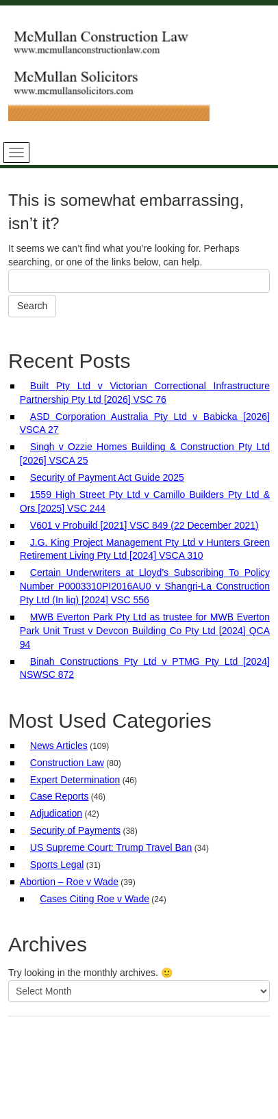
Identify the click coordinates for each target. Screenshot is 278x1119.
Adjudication (56, 813)
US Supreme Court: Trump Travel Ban (111, 847)
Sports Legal (57, 864)
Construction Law (67, 762)
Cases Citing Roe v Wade (94, 898)
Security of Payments (75, 830)
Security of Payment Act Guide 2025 (107, 477)
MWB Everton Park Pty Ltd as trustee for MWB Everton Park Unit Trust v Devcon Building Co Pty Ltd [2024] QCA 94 (145, 630)
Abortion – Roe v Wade (69, 881)
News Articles (59, 745)
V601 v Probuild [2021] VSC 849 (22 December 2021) (144, 525)
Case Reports (59, 796)
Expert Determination (75, 779)
